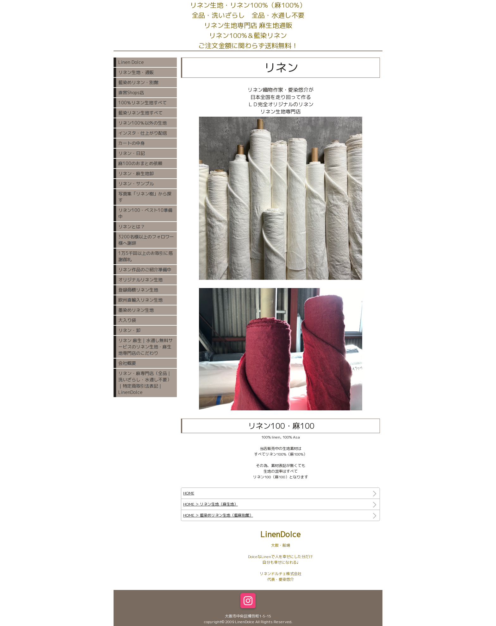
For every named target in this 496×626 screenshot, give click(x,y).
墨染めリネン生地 (136, 310)
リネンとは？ (131, 227)
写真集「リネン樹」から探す (144, 197)
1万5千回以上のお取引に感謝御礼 (145, 256)
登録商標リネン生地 (138, 290)
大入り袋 (127, 320)
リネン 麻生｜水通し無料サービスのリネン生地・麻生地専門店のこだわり (145, 346)
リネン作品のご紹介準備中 (144, 270)
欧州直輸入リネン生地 (140, 300)
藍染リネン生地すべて (140, 113)
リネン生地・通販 (136, 72)
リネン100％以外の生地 (142, 123)
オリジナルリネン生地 (140, 280)
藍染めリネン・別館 (138, 82)
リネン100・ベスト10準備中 (145, 213)
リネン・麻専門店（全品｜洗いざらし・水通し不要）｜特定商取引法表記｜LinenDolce (144, 382)
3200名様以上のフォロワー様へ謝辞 (146, 240)
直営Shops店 (131, 92)
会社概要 (127, 363)
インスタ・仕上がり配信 (142, 133)
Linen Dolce (131, 62)
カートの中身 (131, 143)
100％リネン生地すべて (142, 103)
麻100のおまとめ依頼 (140, 163)
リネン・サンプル (136, 184)
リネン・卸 (129, 330)
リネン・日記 (131, 153)
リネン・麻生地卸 (136, 173)
